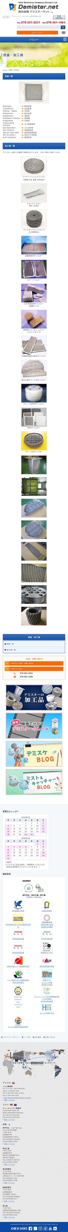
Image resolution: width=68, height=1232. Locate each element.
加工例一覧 (11, 650)
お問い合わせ (37, 32)
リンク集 (27, 1037)
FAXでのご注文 (16, 669)
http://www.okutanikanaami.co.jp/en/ (17, 1098)
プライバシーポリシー (11, 1037)
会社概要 (38, 1037)
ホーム (5, 70)
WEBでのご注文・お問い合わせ (22, 663)
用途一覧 (10, 644)
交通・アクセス (9, 1100)
